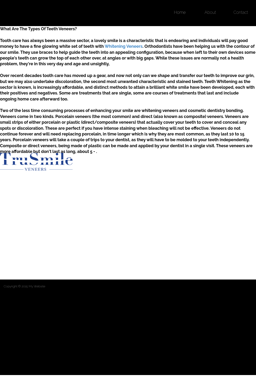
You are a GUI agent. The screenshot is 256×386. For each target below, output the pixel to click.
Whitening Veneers (123, 46)
